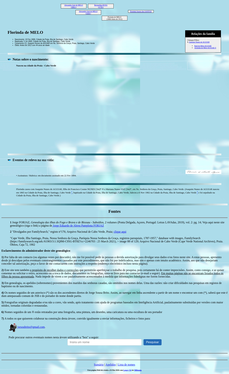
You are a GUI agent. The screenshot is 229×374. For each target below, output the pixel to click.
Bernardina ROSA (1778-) (101, 6)
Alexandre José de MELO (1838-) (88, 12)
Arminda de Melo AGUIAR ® (205, 48)
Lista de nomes (126, 364)
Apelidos (110, 364)
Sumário (99, 364)
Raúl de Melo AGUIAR (202, 46)
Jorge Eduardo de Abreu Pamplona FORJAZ (78, 225)
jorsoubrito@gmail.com (27, 326)
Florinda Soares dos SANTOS (141, 11)
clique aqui (120, 231)
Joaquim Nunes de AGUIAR (199, 42)
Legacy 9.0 (127, 370)
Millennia (138, 370)
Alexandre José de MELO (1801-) (73, 6)
